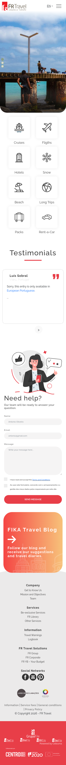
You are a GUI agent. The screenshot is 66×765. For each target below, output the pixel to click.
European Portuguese (21, 290)
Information (12, 705)
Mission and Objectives (33, 594)
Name (33, 420)
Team (33, 598)
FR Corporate (33, 657)
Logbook (33, 639)
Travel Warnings (33, 635)
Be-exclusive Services (33, 612)
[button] (2, 60)
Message (33, 459)
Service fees (28, 705)
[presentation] (38, 330)
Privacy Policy (33, 709)
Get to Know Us (33, 590)
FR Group (33, 653)
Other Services (33, 621)
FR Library (33, 616)
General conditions (50, 705)
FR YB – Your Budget (33, 661)
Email (33, 434)
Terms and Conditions (41, 480)
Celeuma (57, 743)
